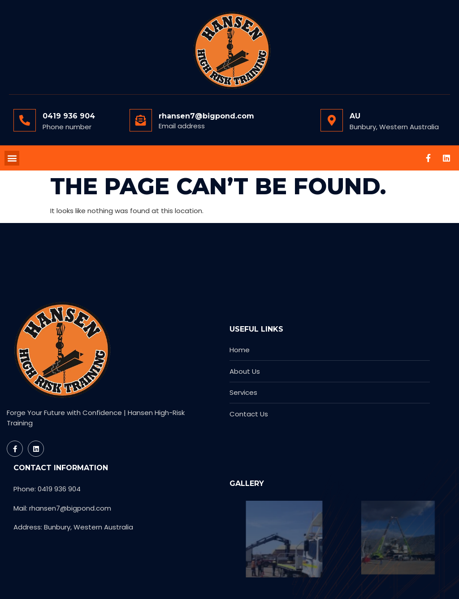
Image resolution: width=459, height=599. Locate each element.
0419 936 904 (69, 116)
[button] (11, 158)
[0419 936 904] (24, 120)
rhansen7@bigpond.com (206, 116)
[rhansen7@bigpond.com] (141, 120)
